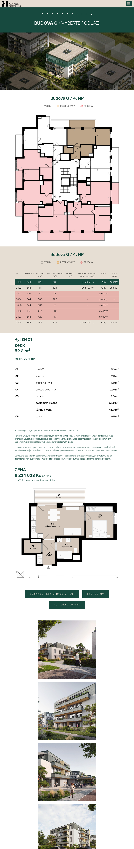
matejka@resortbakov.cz (79, 820)
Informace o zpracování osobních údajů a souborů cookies (41, 841)
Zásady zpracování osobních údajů (67, 748)
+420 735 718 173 (54, 817)
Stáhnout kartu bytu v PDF (52, 594)
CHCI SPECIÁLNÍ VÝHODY (67, 739)
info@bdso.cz (77, 817)
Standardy (95, 594)
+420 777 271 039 (48, 820)
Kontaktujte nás (67, 604)
